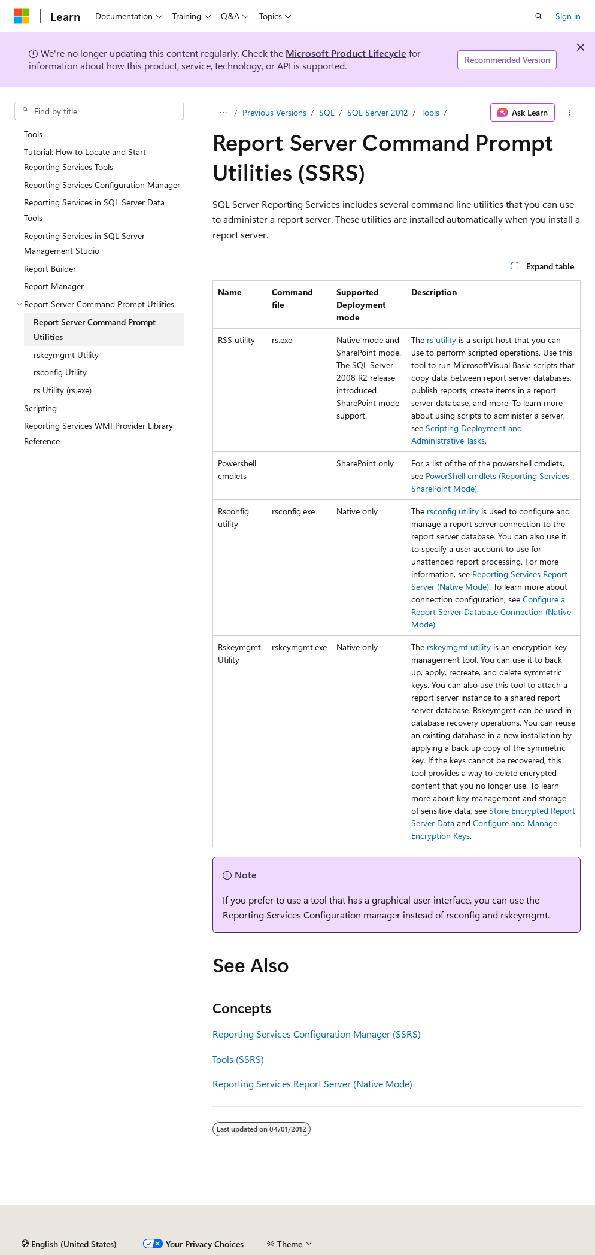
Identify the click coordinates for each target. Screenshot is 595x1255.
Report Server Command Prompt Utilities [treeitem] (95, 329)
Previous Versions (274, 112)
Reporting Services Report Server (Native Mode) (312, 1083)
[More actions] (570, 112)
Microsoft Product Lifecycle (346, 53)
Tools (430, 112)
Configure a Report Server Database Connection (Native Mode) (491, 611)
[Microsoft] (22, 16)
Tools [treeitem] (33, 134)
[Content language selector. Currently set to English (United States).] (69, 1244)
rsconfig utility (453, 511)
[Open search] (539, 16)
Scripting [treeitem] (40, 408)
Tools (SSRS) (238, 1059)
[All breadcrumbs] (222, 112)
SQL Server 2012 (377, 112)
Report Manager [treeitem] (54, 286)
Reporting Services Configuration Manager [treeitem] (102, 184)
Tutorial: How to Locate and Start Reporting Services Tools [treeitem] (85, 159)
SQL (327, 112)
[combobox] (99, 111)
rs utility (441, 339)
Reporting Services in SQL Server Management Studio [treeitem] (84, 243)
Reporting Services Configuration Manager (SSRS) (316, 1033)
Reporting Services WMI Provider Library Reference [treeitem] (98, 433)
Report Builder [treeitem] (50, 268)
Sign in (568, 16)
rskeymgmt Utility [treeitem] (66, 354)
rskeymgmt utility (459, 647)
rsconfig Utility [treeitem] (60, 372)
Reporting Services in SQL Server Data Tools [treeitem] (94, 209)
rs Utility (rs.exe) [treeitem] (63, 390)
